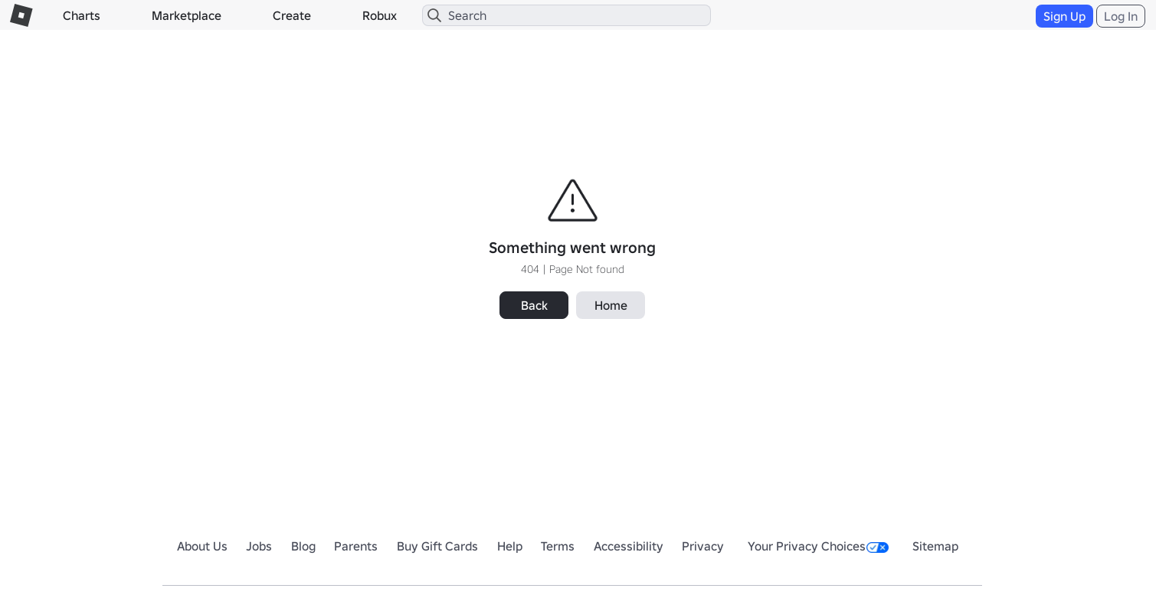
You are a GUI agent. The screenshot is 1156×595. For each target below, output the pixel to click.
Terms (558, 546)
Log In (1121, 16)
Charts (81, 15)
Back (534, 305)
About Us (202, 546)
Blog (303, 546)
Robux (379, 15)
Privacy (703, 546)
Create (292, 15)
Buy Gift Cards (437, 546)
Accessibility (628, 546)
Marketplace (186, 15)
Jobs (259, 546)
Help (509, 546)
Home (610, 305)
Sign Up (1064, 16)
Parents (356, 546)
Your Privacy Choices (818, 546)
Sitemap (935, 546)
